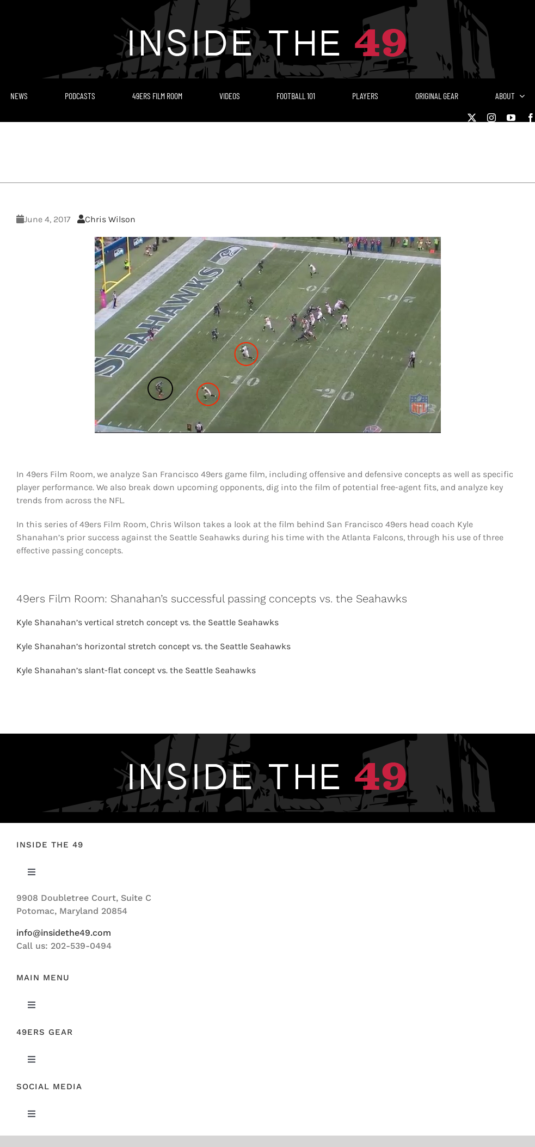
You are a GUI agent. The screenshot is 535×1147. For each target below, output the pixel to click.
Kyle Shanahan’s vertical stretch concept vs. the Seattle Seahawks (147, 622)
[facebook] (530, 117)
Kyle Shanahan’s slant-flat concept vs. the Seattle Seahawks (136, 670)
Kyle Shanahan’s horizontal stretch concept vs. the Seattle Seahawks (153, 646)
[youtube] (511, 117)
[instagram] (491, 117)
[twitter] (472, 117)
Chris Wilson (106, 219)
